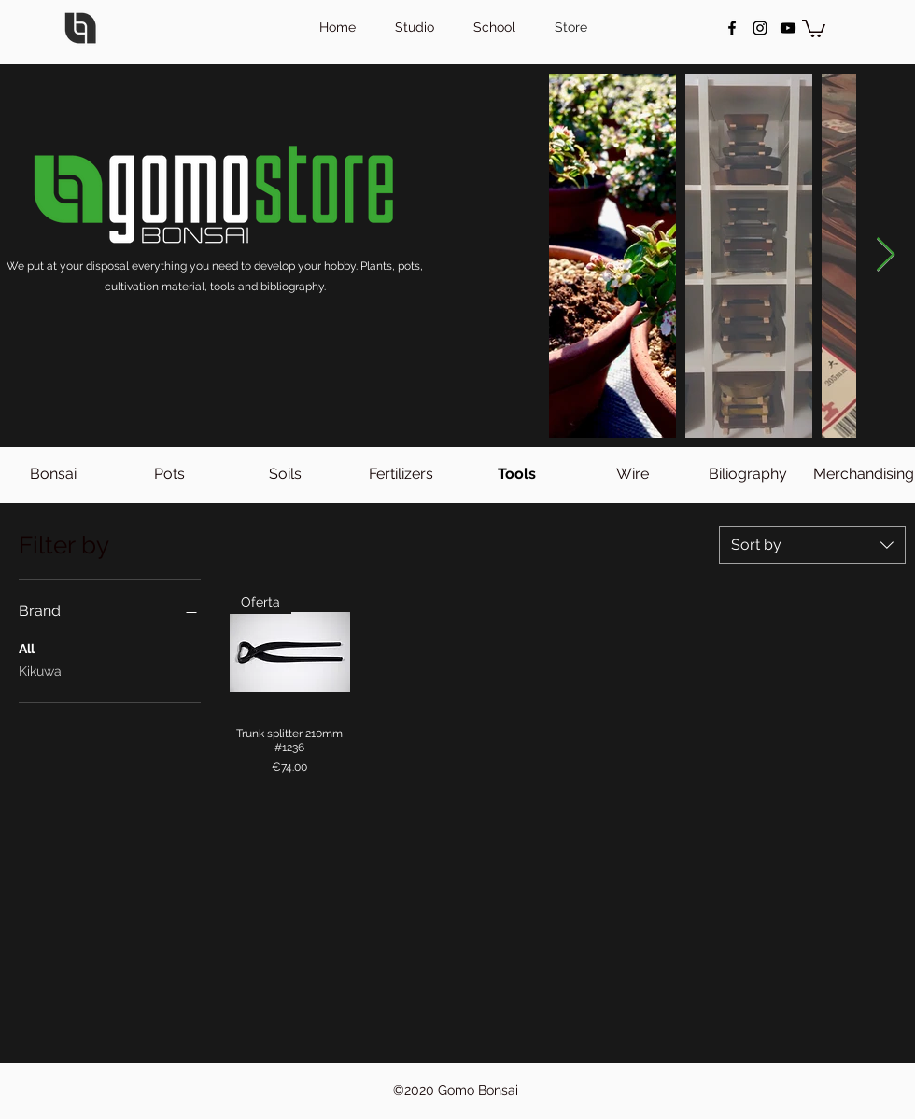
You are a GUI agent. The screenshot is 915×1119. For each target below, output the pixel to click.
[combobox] (812, 545)
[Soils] (284, 474)
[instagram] (760, 28)
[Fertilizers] (400, 474)
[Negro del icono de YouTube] (788, 28)
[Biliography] (748, 474)
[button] (813, 27)
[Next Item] (885, 255)
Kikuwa (40, 669)
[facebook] (732, 28)
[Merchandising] (863, 474)
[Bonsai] (53, 474)
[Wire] (632, 474)
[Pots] (169, 474)
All (27, 647)
